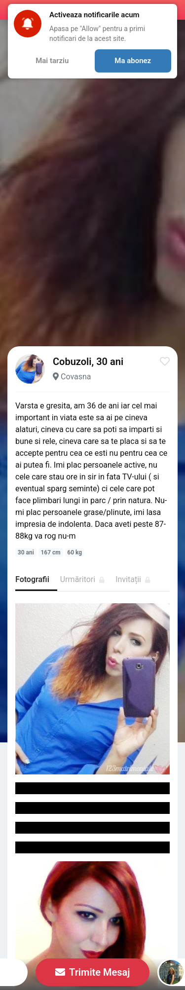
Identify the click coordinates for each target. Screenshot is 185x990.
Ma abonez (132, 60)
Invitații (132, 579)
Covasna (76, 376)
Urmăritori (82, 579)
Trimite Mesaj (92, 972)
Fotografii (32, 579)
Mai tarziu (52, 60)
